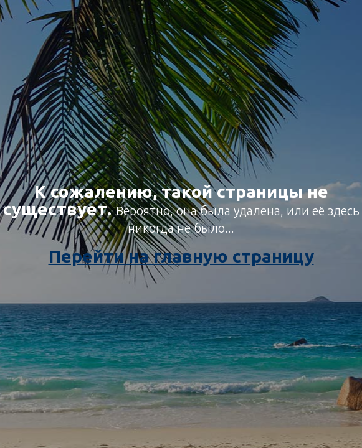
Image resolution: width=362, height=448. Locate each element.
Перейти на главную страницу (181, 256)
